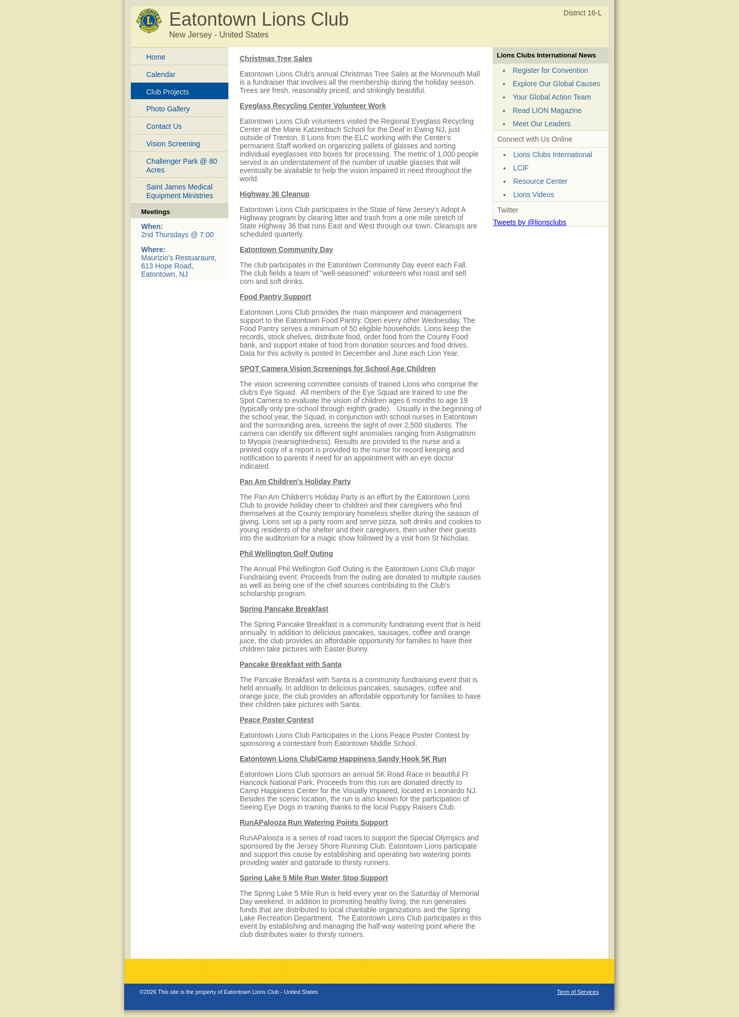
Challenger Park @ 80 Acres (181, 165)
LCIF (521, 168)
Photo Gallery (168, 109)
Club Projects (167, 92)
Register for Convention (550, 70)
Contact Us (164, 126)
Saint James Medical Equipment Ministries (179, 191)
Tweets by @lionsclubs (530, 222)
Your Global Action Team (552, 97)
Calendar (161, 74)
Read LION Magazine (547, 110)
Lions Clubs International (552, 154)
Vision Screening (173, 144)
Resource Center (540, 181)
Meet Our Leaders (542, 124)
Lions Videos (533, 194)
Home (155, 57)
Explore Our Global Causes (556, 84)
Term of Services (578, 992)
